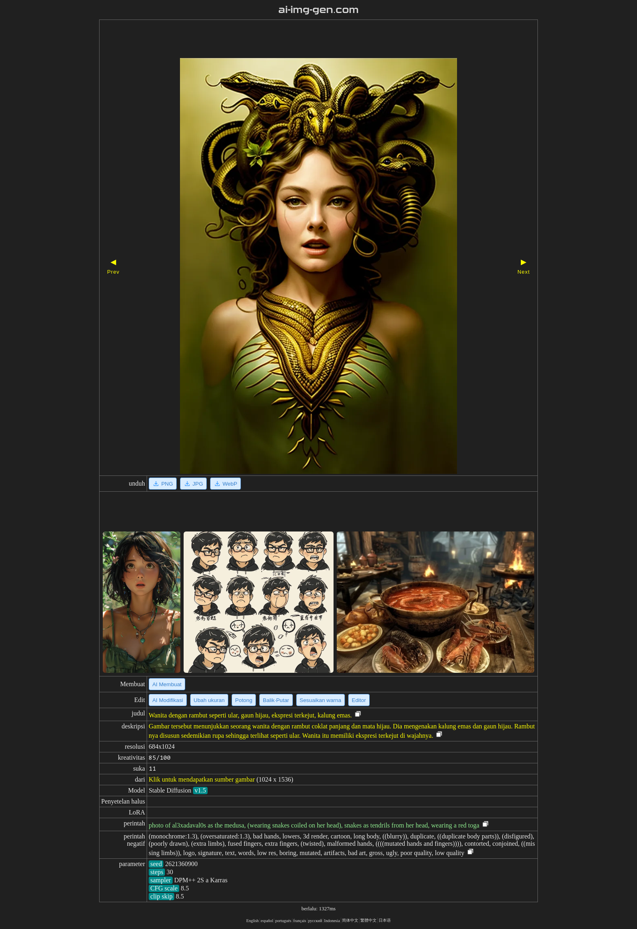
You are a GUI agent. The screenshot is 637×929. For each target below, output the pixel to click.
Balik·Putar (276, 700)
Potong (243, 700)
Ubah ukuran (209, 700)
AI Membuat (167, 684)
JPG (193, 483)
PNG (162, 483)
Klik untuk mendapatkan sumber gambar (202, 779)
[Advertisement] (304, 40)
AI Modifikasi (167, 700)
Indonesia (332, 920)
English (252, 920)
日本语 (385, 920)
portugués (283, 920)
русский (315, 920)
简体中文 (350, 920)
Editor (359, 700)
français (299, 920)
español (267, 920)
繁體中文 (368, 920)
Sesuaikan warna (320, 700)
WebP (225, 483)
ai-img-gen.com (318, 10)
